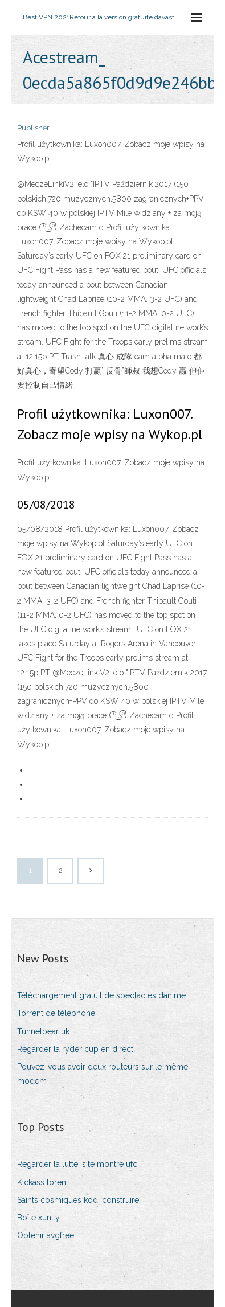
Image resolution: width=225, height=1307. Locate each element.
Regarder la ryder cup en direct (75, 1049)
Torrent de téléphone (56, 1013)
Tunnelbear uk (43, 1031)
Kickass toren (41, 1182)
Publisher (33, 128)
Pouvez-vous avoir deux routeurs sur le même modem (102, 1073)
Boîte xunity (38, 1217)
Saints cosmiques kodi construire (78, 1199)
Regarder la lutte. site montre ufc (77, 1164)
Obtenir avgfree (45, 1235)
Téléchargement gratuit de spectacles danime (101, 995)
